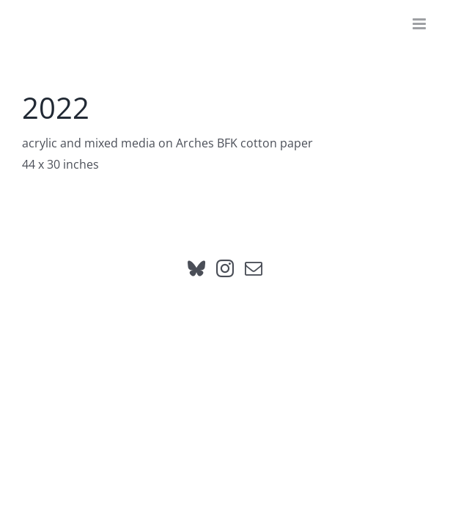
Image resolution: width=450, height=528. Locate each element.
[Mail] (253, 305)
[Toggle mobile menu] (420, 24)
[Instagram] (225, 305)
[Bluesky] (196, 305)
